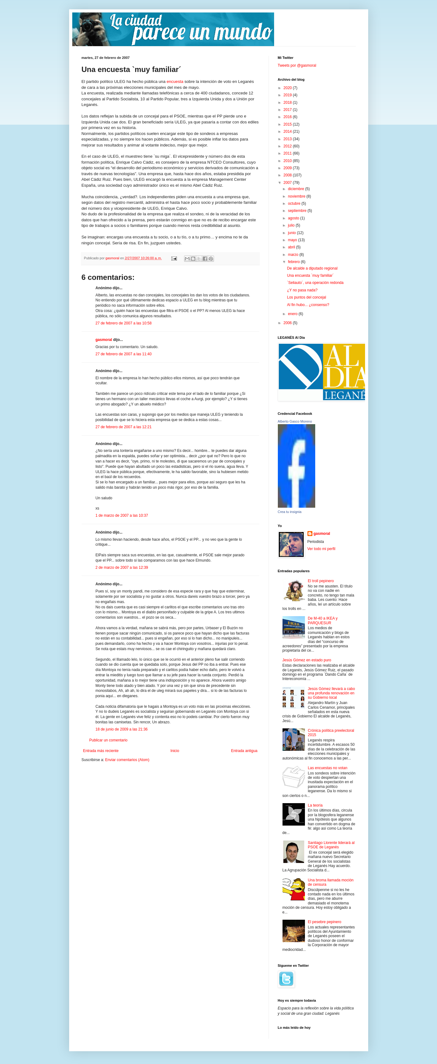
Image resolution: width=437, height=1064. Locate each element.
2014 (288, 131)
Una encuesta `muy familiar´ (310, 275)
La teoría (315, 805)
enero (293, 314)
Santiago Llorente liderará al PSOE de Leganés (331, 845)
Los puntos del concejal (306, 297)
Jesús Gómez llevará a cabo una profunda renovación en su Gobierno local (331, 693)
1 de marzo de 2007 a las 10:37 (122, 515)
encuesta (175, 81)
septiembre (297, 210)
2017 (288, 110)
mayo (293, 240)
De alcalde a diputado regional (312, 268)
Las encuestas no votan (327, 768)
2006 (288, 323)
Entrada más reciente (101, 751)
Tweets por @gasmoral (297, 65)
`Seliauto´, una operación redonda (315, 282)
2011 (288, 153)
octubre (294, 203)
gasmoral (104, 340)
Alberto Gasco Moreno (295, 421)
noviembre (297, 196)
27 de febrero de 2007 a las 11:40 (124, 354)
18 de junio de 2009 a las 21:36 (122, 729)
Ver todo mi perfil (321, 549)
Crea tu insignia (290, 512)
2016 (288, 117)
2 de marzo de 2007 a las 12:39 (122, 567)
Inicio (174, 751)
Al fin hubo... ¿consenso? (308, 305)
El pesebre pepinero (324, 922)
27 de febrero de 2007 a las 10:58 (124, 323)
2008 (288, 175)
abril (292, 247)
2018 (288, 102)
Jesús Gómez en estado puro (307, 660)
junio (292, 233)
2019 (288, 95)
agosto (294, 218)
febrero (294, 262)
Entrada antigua (244, 751)
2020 (288, 88)
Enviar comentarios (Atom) (127, 760)
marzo (293, 254)
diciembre (296, 189)
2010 (288, 161)
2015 (288, 124)
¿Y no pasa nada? (302, 290)
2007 (288, 182)
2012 (288, 146)
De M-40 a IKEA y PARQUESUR (322, 620)
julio (292, 225)
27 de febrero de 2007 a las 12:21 (124, 427)
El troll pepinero (321, 581)
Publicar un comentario (108, 740)
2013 (288, 139)
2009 (288, 168)
